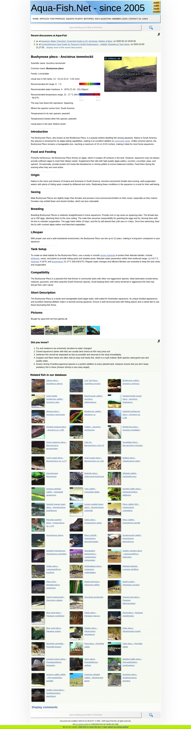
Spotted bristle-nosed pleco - (125, 401)
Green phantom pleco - (48, 448)
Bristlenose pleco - (124, 432)
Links (145, 19)
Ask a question (103, 19)
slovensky (156, 12)
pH (149, 258)
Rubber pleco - (84, 635)
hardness (35, 262)
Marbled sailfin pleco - (125, 666)
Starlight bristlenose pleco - (124, 416)
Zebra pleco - (86, 525)
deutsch (156, 2)
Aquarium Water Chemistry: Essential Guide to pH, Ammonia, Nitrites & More (76, 41)
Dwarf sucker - (124, 588)
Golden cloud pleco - (48, 697)
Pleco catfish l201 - (124, 510)
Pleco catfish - (124, 525)
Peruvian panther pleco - (48, 525)
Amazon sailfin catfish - (48, 681)
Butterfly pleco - (87, 479)
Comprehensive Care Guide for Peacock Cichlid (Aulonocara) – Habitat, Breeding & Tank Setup (85, 44)
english (156, 6)
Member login (120, 19)
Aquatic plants (74, 19)
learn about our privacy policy (115, 727)
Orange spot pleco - (124, 603)
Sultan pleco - (46, 572)
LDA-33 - (87, 448)
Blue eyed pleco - (48, 619)
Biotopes (89, 19)
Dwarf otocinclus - (85, 588)
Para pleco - (87, 650)
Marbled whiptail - (123, 572)
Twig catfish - (85, 494)
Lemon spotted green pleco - (87, 510)
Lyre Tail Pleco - (85, 385)
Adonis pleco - (47, 385)
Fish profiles (57, 19)
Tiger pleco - (122, 650)
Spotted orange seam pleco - (48, 510)
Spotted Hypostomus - (48, 557)
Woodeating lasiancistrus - (83, 557)
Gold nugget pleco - (48, 463)
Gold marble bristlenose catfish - (47, 401)
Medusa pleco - (48, 416)
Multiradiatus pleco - (86, 572)
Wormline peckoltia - (48, 650)
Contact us (134, 19)
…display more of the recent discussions (63, 47)
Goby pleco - (124, 635)
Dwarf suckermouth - (48, 603)
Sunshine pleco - (123, 681)
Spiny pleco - (84, 666)
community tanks (122, 141)
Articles (44, 19)
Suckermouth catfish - (125, 541)
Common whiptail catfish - (87, 681)
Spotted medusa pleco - (48, 432)
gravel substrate (107, 255)
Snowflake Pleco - (123, 448)
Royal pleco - (121, 619)
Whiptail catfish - (123, 479)
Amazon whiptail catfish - (47, 494)
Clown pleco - (85, 619)
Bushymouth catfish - (87, 401)
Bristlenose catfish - (124, 385)
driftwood (35, 258)
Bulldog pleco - (124, 463)
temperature (57, 262)
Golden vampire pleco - (125, 557)
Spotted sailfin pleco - (125, 494)
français (156, 9)
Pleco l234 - (45, 588)
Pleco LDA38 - (84, 541)
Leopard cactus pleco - (48, 666)
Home (36, 19)
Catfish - (86, 432)
